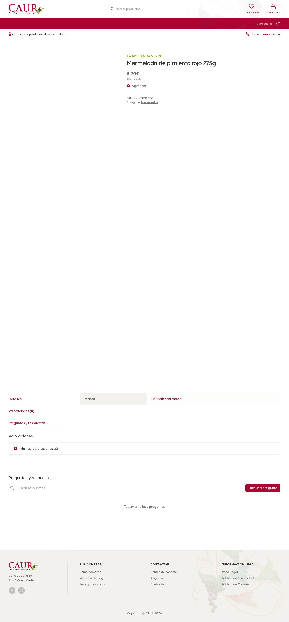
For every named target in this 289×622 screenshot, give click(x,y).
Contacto (157, 584)
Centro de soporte (163, 572)
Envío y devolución (92, 584)
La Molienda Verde (144, 56)
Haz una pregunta (262, 488)
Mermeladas (149, 102)
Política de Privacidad (237, 578)
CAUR (150, 613)
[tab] (38, 399)
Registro (156, 578)
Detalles (15, 399)
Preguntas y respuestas (27, 423)
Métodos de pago (92, 578)
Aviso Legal (229, 572)
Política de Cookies (235, 584)
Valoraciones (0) (21, 411)
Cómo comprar (90, 572)
